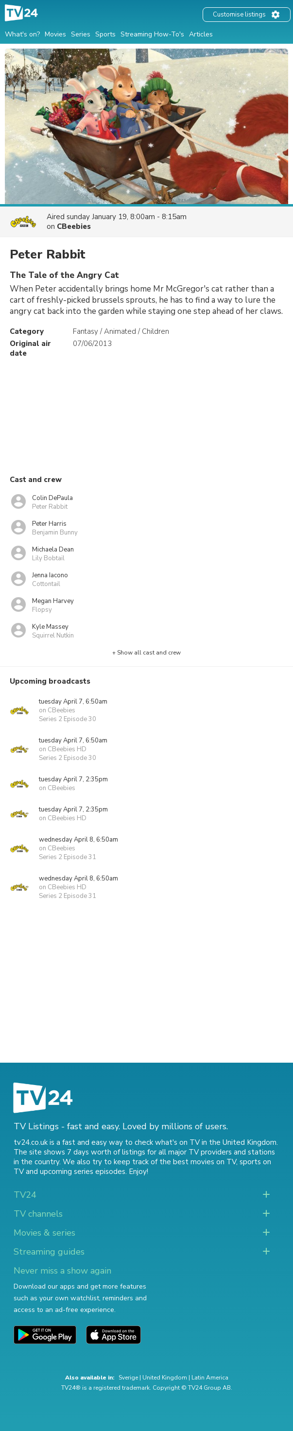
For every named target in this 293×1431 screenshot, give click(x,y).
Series (80, 34)
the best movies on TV (197, 1162)
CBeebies (74, 226)
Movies (55, 34)
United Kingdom (164, 1377)
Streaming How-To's (152, 34)
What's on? (22, 34)
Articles (201, 34)
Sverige (128, 1377)
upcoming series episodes (82, 1171)
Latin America (209, 1377)
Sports (105, 34)
